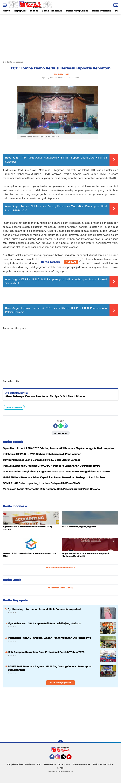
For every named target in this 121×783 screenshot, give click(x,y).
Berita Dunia (12, 580)
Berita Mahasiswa (52, 10)
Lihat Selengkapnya (60, 682)
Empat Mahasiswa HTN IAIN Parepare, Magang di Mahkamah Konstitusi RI (85, 554)
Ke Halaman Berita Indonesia (60, 567)
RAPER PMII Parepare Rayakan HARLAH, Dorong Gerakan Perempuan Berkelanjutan (50, 668)
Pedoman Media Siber (103, 764)
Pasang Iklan (50, 764)
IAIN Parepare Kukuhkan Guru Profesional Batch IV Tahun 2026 (46, 652)
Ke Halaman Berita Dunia (60, 588)
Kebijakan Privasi (15, 764)
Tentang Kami (64, 764)
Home (6, 10)
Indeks (34, 10)
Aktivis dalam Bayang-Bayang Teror (79, 526)
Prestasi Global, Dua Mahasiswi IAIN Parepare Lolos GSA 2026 (29, 554)
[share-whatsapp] (60, 425)
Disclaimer (30, 764)
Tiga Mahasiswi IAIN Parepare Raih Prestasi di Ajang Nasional (27, 528)
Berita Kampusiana (77, 10)
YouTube (71, 758)
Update (71, 262)
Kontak (60, 768)
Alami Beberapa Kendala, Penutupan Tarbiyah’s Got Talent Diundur (45, 396)
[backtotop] (60, 743)
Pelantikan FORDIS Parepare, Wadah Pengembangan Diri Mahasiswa (49, 637)
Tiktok (64, 758)
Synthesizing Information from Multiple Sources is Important (44, 609)
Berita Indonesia (101, 10)
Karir (39, 764)
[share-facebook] (55, 425)
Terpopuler (20, 10)
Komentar (60, 433)
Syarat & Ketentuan (82, 764)
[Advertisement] (60, 36)
